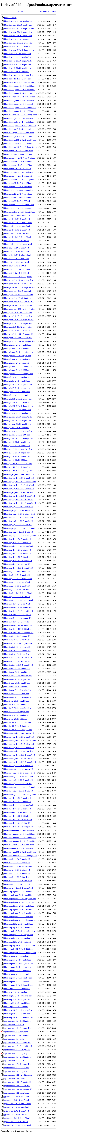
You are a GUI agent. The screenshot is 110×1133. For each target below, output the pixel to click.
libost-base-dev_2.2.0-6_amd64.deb (18, 21)
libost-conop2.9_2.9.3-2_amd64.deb (18, 197)
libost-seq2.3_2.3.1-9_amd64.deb (17, 992)
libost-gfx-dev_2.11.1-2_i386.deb (17, 370)
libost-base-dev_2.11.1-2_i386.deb (17, 46)
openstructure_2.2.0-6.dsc (14, 1025)
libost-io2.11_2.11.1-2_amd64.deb (17, 722)
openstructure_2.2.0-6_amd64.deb (17, 1028)
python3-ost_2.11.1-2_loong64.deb (17, 1125)
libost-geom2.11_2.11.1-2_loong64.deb (19, 341)
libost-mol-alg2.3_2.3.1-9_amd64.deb (18, 769)
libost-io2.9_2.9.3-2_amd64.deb (16, 715)
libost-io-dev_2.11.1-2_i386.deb (16, 694)
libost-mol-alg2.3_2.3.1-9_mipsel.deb (18, 776)
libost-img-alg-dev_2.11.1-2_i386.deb (18, 500)
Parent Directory (10, 18)
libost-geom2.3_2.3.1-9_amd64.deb (18, 316)
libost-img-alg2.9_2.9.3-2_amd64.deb (18, 521)
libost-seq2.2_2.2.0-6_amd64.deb (17, 989)
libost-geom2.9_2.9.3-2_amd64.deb (18, 327)
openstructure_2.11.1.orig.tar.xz (16, 1093)
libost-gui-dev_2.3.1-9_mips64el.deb (18, 417)
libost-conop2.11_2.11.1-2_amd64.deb (19, 205)
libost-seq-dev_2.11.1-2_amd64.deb (18, 978)
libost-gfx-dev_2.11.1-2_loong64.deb (18, 374)
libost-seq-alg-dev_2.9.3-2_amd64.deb (19, 906)
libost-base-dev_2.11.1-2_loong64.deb (19, 50)
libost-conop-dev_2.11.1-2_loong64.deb (19, 179)
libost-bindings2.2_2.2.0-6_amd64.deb (19, 118)
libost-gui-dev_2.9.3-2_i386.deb (16, 428)
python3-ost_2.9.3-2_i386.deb (15, 1114)
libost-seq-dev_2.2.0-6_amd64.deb (17, 956)
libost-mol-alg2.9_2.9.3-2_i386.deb (18, 784)
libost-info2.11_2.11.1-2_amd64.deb (18, 658)
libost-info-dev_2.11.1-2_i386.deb (17, 629)
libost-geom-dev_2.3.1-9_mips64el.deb (19, 287)
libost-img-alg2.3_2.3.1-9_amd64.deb (18, 510)
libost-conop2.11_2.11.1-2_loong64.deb (19, 212)
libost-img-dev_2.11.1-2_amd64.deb (18, 561)
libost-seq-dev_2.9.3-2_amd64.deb (17, 971)
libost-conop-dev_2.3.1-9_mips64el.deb (19, 158)
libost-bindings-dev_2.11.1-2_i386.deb (19, 111)
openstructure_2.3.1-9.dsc (14, 1039)
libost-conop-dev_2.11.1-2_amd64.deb (19, 172)
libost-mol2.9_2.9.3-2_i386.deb (16, 877)
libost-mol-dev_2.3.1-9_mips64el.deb (18, 805)
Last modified (44, 11)
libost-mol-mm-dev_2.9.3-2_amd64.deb (19, 834)
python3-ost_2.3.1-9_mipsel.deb (16, 1107)
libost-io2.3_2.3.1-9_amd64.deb (16, 705)
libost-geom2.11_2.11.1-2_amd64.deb (18, 334)
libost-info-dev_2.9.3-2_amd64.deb (17, 618)
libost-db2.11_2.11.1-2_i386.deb (16, 273)
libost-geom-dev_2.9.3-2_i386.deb (17, 298)
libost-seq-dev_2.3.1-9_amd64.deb (17, 960)
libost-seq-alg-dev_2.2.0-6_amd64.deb (19, 892)
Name (20, 11)
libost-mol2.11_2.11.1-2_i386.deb (17, 884)
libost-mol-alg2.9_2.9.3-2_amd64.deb (18, 780)
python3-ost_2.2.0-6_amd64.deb (16, 1096)
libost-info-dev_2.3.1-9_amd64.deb (17, 607)
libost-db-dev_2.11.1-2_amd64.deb (17, 237)
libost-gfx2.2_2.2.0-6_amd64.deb (17, 377)
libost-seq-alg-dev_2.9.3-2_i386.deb (18, 909)
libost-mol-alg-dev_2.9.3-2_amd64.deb (19, 748)
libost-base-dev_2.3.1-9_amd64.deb (18, 25)
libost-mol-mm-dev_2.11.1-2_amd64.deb (20, 838)
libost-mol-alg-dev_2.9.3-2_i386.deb (18, 751)
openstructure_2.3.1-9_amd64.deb (17, 1043)
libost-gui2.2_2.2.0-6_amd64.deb (17, 442)
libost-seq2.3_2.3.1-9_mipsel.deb (17, 999)
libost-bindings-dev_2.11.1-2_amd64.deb (20, 108)
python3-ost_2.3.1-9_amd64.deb (16, 1100)
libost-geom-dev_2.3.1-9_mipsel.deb (18, 291)
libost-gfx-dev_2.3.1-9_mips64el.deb (18, 352)
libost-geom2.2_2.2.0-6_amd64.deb (18, 313)
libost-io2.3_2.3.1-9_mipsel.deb (16, 712)
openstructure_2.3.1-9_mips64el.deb (18, 1046)
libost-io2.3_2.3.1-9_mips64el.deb (17, 708)
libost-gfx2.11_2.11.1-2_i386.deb (17, 402)
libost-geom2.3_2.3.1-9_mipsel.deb (18, 323)
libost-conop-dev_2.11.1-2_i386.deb (18, 176)
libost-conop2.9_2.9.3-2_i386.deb (17, 201)
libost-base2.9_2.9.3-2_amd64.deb (17, 68)
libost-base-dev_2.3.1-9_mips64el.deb (19, 28)
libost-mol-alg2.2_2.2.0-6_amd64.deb (18, 766)
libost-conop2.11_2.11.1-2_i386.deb (18, 208)
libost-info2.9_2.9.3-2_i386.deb (16, 654)
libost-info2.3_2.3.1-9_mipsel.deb (17, 647)
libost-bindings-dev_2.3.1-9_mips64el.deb (20, 93)
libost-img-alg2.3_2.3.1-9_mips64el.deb (19, 514)
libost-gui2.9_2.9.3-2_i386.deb (16, 460)
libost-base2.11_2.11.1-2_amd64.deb (18, 75)
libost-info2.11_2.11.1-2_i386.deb (17, 661)
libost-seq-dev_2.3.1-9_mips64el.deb (18, 963)
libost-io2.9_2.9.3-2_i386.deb (15, 719)
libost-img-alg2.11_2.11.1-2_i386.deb (18, 532)
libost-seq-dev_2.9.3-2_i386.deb (16, 974)
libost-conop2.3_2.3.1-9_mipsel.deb (18, 194)
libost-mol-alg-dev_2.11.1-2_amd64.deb (19, 755)
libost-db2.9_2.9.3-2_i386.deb (16, 266)
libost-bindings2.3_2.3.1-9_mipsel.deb (19, 129)
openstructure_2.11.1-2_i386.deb (17, 1086)
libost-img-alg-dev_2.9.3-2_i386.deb (18, 492)
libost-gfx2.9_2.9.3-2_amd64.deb (17, 392)
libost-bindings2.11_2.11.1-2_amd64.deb (20, 140)
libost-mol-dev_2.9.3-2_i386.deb (17, 816)
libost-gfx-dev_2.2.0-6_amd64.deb (17, 345)
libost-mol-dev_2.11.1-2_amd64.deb (18, 820)
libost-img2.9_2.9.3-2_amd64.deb (17, 586)
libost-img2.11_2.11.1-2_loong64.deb (18, 600)
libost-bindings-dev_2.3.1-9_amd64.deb (19, 90)
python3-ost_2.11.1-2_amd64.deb (17, 1118)
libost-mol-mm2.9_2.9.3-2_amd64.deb (19, 848)
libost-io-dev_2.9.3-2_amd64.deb (17, 683)
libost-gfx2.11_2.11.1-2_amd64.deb (18, 399)
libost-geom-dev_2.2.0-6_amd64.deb (18, 280)
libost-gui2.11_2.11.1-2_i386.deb (17, 467)
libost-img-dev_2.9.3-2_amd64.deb (17, 553)
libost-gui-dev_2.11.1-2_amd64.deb (18, 431)
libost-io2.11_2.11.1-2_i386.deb (16, 726)
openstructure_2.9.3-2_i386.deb (16, 1068)
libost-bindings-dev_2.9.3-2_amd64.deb (19, 100)
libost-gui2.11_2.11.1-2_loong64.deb (18, 471)
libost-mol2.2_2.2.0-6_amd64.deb (17, 859)
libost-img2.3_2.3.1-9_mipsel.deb (17, 582)
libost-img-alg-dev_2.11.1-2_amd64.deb (19, 496)
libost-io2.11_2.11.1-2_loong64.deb (18, 730)
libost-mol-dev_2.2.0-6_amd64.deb (17, 798)
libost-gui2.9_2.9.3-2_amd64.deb (17, 456)
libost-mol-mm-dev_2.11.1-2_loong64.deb (20, 841)
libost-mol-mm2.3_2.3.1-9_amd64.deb (19, 845)
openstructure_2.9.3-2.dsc (14, 1061)
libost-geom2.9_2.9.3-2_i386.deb (17, 331)
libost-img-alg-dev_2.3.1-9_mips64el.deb (20, 482)
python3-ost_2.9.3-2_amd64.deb (16, 1111)
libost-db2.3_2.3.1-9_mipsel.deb (16, 259)
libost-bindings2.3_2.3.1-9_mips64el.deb (20, 126)
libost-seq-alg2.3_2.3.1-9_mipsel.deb (18, 935)
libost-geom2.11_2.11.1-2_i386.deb (18, 338)
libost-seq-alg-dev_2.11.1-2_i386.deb (18, 917)
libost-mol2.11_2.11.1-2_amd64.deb (18, 881)
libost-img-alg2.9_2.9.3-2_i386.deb (18, 525)
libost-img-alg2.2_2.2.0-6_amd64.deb (18, 507)
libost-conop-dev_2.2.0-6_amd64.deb (18, 151)
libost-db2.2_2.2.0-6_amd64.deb (16, 248)
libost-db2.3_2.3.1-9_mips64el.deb (17, 255)
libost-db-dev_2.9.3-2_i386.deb (16, 233)
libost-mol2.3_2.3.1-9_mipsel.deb (17, 870)
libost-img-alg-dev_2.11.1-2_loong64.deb (20, 503)
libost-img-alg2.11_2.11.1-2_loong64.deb (20, 535)
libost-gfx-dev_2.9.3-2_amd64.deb (17, 359)
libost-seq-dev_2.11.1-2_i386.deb (17, 981)
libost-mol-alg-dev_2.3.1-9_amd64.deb (19, 737)
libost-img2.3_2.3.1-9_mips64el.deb (18, 579)
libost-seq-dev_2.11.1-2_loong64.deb (18, 985)
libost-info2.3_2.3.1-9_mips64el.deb (18, 643)
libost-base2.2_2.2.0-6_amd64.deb (17, 54)
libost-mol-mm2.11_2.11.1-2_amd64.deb (20, 852)
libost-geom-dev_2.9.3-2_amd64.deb (18, 295)
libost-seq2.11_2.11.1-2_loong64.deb (18, 1017)
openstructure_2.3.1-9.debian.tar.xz (17, 1035)
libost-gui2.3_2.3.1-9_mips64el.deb (18, 449)
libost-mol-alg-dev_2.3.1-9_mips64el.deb (20, 740)
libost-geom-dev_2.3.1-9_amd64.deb (18, 284)
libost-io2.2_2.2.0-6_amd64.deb (16, 701)
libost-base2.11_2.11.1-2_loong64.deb (19, 82)
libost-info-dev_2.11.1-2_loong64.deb (18, 633)
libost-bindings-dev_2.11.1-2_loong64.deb (20, 115)
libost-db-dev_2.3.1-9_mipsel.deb (17, 226)
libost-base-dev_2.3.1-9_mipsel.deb (18, 32)
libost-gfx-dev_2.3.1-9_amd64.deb (17, 348)
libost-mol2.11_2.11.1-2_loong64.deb (18, 888)
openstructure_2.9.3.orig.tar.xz (16, 1071)
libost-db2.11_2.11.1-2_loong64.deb (18, 277)
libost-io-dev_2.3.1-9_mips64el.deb (18, 676)
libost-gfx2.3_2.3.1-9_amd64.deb (17, 381)
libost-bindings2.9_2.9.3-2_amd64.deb (19, 133)
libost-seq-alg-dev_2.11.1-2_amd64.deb (19, 913)
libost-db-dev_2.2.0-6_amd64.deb (17, 215)
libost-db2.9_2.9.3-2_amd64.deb (16, 262)
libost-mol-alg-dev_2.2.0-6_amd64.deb (19, 733)
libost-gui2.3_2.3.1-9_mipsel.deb (17, 453)
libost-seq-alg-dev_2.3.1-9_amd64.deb (19, 895)
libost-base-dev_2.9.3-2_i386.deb (17, 39)
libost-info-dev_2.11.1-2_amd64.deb (18, 625)
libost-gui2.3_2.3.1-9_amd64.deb (17, 446)
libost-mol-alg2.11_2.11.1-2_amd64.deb (19, 787)
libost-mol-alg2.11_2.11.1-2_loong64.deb (20, 794)
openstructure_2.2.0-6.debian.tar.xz (17, 1021)
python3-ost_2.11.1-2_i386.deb (16, 1122)
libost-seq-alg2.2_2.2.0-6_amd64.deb (18, 924)
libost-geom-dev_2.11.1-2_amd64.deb (19, 302)
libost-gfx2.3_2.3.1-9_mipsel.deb (17, 388)
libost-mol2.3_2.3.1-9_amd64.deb (17, 863)
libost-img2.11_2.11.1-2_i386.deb (17, 597)
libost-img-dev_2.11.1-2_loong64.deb (18, 568)
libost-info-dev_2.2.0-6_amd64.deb (17, 604)
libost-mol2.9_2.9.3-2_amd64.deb (17, 874)
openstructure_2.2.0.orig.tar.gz (16, 1032)
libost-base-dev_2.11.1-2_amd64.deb (18, 43)
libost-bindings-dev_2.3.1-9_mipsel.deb (19, 97)
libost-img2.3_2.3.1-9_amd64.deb (17, 575)
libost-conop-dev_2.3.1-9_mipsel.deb (18, 162)
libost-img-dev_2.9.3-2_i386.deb (17, 557)
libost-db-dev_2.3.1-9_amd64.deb (17, 219)
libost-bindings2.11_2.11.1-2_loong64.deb (20, 147)
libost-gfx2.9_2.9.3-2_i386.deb (16, 395)
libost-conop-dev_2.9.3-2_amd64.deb (18, 165)
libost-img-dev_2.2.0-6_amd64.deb (17, 539)
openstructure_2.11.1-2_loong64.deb (18, 1089)
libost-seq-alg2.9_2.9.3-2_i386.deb (17, 942)
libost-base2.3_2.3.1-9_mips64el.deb (18, 61)
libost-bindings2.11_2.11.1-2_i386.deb (19, 144)
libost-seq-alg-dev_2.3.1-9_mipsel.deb (19, 902)
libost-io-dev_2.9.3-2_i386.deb (16, 687)
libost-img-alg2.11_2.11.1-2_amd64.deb (19, 528)
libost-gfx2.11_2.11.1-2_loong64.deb (18, 406)
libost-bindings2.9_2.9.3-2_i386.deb (18, 136)
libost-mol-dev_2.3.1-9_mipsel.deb (17, 809)
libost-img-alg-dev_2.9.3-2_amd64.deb (19, 489)
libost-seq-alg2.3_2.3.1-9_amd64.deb (18, 927)
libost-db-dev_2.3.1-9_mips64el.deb (18, 223)
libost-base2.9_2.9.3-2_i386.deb (16, 72)
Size (54, 11)
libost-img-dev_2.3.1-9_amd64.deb (17, 543)
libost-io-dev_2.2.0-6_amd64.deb (17, 669)
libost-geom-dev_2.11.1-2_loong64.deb (19, 309)
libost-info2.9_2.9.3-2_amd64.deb (17, 651)
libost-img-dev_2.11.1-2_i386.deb (17, 564)
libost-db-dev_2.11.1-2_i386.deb (16, 241)
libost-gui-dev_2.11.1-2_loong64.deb (18, 438)
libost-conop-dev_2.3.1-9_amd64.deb (18, 154)
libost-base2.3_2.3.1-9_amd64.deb (17, 57)
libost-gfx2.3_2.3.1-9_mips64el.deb (18, 384)
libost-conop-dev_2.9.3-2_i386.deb (17, 169)
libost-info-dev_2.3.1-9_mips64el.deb (18, 611)
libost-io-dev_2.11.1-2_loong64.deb (18, 697)
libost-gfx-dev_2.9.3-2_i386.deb (16, 363)
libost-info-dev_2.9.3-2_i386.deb (17, 622)
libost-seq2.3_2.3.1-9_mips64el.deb (18, 996)
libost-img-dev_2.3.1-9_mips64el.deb (18, 546)
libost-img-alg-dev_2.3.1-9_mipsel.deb (19, 485)
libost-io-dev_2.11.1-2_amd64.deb (17, 690)
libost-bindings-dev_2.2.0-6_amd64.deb (19, 86)
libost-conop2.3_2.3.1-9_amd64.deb (18, 187)
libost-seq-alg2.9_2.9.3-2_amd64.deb (18, 938)
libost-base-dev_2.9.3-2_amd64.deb (18, 36)
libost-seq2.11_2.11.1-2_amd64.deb (18, 1010)
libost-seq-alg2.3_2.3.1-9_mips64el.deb (19, 931)
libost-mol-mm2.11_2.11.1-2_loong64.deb (20, 856)
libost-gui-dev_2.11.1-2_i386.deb (17, 435)
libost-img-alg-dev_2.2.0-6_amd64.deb (19, 474)
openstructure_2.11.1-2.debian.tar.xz (18, 1075)
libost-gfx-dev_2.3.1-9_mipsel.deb (17, 356)
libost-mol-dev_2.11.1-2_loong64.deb (18, 827)
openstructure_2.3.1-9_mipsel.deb (17, 1050)
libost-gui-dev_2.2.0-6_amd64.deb (17, 410)
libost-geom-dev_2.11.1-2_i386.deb (18, 305)
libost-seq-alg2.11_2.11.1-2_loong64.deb (20, 953)
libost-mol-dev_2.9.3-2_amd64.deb (17, 812)
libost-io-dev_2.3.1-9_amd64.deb (17, 672)
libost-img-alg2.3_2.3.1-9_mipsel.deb (18, 518)
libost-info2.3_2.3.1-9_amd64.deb (17, 640)
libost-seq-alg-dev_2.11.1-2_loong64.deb (20, 920)
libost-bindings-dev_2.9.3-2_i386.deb (18, 104)
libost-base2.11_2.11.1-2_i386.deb (17, 79)
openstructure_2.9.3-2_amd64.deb (17, 1064)
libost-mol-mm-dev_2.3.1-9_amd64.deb (19, 830)
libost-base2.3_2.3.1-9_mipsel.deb (17, 64)
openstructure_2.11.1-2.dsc (14, 1079)
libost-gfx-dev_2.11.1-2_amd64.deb (18, 366)
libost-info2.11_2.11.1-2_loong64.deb (18, 665)
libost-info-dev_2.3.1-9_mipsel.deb (17, 615)
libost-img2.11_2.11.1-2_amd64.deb (18, 593)
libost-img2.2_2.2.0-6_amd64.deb (17, 571)
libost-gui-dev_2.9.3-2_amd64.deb (17, 424)
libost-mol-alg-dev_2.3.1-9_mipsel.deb (19, 744)
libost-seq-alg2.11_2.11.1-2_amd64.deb (19, 945)
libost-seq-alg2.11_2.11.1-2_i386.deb (18, 949)
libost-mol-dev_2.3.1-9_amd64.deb (17, 802)
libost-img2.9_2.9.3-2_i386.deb (16, 589)
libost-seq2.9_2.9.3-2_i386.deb (16, 1007)
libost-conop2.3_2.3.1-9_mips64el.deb (19, 190)
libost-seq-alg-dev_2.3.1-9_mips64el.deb (20, 899)
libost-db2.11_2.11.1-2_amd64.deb (17, 269)
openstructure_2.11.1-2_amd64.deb (17, 1082)
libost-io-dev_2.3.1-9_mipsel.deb (17, 679)
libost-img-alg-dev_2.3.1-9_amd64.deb (19, 478)
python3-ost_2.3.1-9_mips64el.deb (17, 1104)
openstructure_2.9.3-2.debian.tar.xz (17, 1057)
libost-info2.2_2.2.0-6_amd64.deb (17, 636)
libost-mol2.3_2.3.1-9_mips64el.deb (18, 866)
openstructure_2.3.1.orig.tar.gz (16, 1053)
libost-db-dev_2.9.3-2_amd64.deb (17, 230)
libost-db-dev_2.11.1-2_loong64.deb (18, 244)
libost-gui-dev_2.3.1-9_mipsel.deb (17, 420)
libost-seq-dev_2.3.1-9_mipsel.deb (17, 967)
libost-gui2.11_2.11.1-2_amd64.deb (18, 464)
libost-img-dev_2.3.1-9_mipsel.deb (17, 550)
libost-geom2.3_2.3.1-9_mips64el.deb (19, 320)
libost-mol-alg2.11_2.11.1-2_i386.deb (18, 791)
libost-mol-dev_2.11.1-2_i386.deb (17, 823)
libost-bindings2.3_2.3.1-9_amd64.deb (19, 122)
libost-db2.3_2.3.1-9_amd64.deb (16, 251)
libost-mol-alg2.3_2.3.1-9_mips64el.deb (19, 773)
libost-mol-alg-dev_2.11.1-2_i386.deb (18, 758)
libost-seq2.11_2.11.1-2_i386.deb (17, 1014)
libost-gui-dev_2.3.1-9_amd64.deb (17, 413)
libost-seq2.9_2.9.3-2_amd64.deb (17, 1003)
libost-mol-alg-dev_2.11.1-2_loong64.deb (20, 762)
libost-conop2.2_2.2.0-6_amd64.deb (18, 183)
